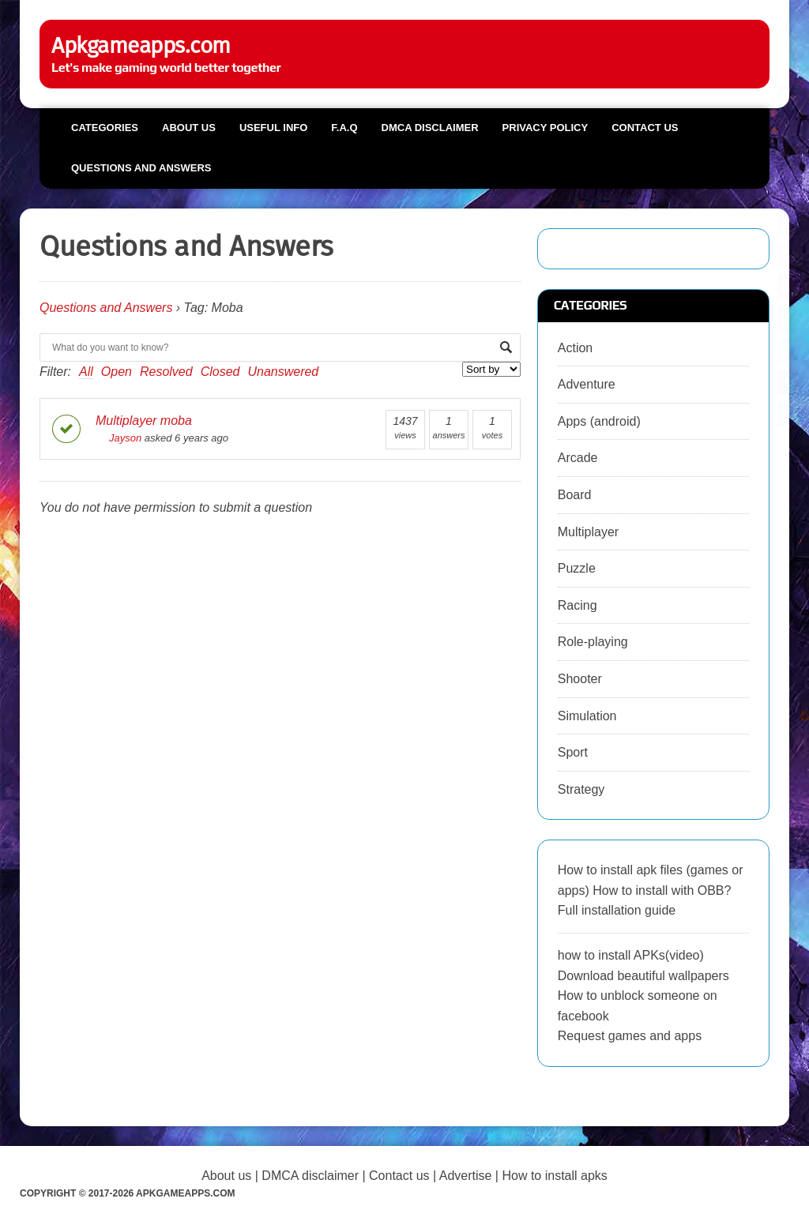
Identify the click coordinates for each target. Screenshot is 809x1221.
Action (575, 348)
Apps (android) (599, 421)
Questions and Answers (141, 168)
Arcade (578, 457)
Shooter (580, 679)
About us (189, 127)
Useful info (273, 127)
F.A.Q (344, 127)
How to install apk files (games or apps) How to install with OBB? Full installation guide (650, 890)
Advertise (465, 1175)
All (86, 371)
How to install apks (554, 1175)
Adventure (586, 384)
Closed (220, 371)
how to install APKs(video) (631, 955)
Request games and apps (630, 1036)
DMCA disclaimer (310, 1175)
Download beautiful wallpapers (643, 975)
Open (116, 371)
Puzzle (577, 568)
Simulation (587, 716)
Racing (577, 605)
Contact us (644, 127)
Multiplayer (588, 532)
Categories (104, 127)
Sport (573, 752)
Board (575, 495)
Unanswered (282, 371)
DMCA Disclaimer (430, 127)
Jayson (118, 438)
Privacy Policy (545, 127)
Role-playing (593, 641)
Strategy (581, 789)
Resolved (166, 371)
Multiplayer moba (144, 420)
